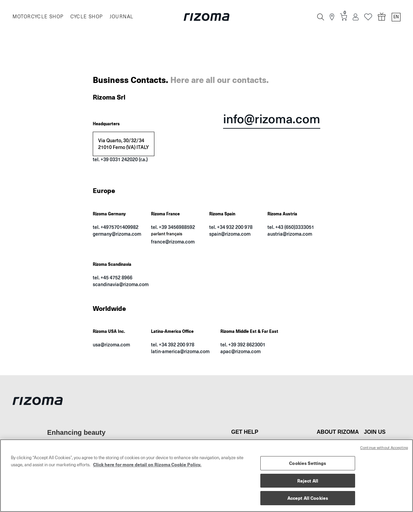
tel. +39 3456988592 (173, 227)
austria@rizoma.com (289, 234)
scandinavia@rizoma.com (121, 284)
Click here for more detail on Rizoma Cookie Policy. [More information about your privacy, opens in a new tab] (147, 464)
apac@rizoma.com (240, 351)
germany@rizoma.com (117, 234)
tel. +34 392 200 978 (172, 344)
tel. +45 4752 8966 (112, 277)
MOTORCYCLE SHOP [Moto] (38, 17)
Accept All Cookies (307, 498)
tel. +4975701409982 (115, 227)
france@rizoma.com (173, 241)
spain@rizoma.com (230, 234)
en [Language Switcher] (396, 17)
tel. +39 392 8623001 (242, 344)
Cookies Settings (307, 463)
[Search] (320, 17)
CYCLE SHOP (86, 17)
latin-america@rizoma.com (180, 351)
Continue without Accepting (384, 448)
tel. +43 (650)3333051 (290, 227)
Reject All (307, 480)
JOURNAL (122, 17)
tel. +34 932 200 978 (231, 227)
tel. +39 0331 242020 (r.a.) (120, 159)
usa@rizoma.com (111, 344)
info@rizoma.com (271, 119)
